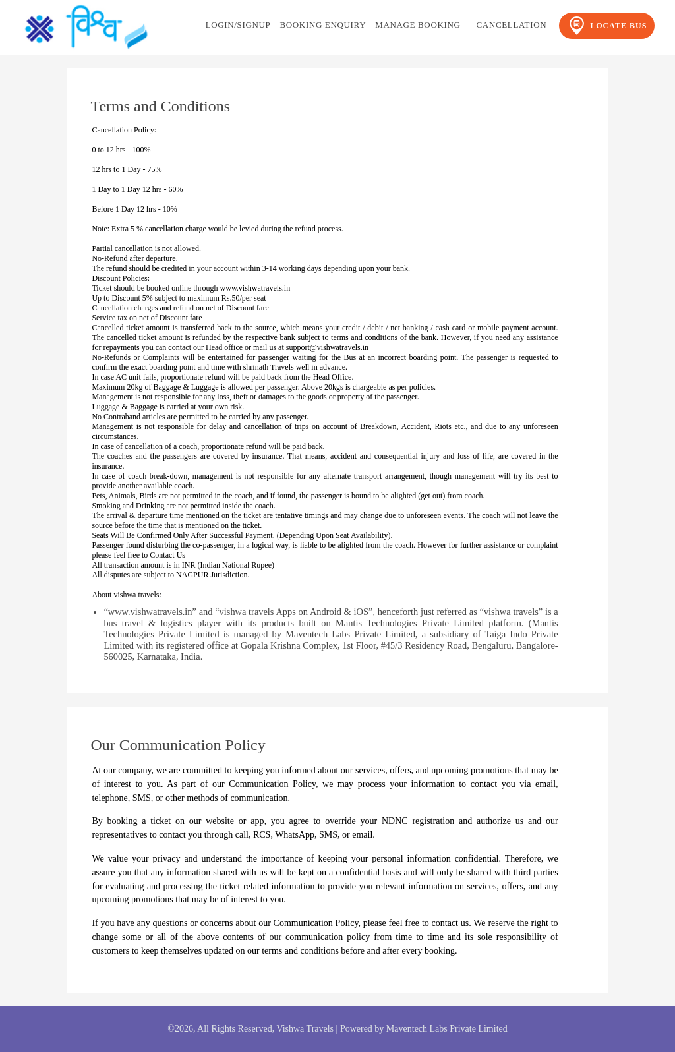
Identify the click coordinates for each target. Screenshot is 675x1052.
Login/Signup (238, 25)
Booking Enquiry (322, 25)
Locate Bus (607, 25)
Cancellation (512, 25)
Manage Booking (417, 25)
